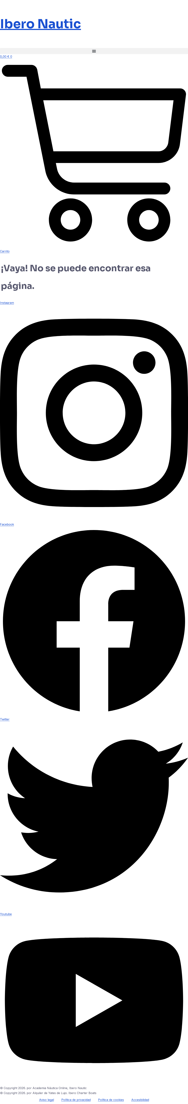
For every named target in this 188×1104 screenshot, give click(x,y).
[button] (94, 51)
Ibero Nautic (40, 24)
